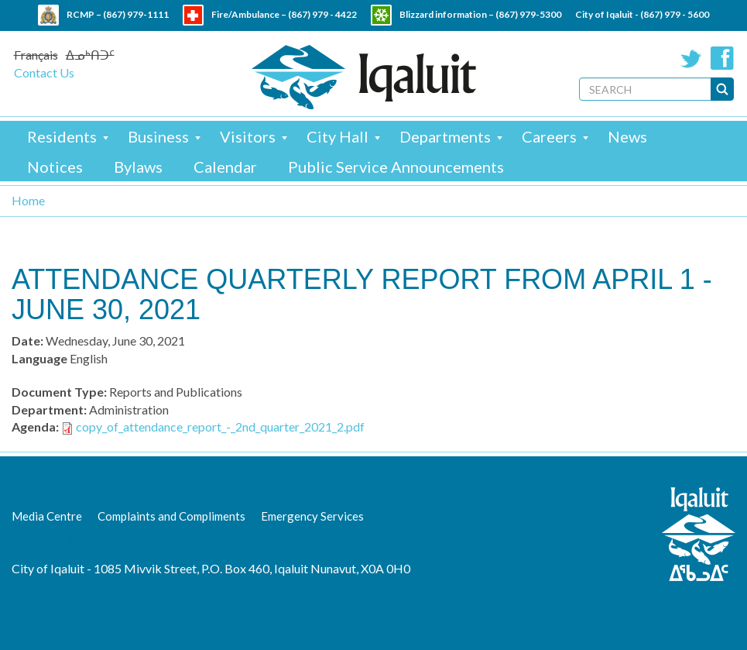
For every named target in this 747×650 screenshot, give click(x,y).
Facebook (722, 58)
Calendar (225, 166)
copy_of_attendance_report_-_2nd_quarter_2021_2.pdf (220, 426)
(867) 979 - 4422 (322, 14)
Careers (549, 136)
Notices (55, 166)
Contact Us (44, 72)
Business (158, 136)
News (627, 136)
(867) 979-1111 (136, 14)
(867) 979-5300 (528, 14)
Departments (445, 136)
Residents (62, 136)
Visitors (248, 136)
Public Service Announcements (396, 166)
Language (39, 358)
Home (28, 200)
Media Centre (47, 516)
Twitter (691, 58)
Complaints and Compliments (171, 516)
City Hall (337, 136)
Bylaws (138, 166)
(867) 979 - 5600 (674, 14)
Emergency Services (312, 516)
